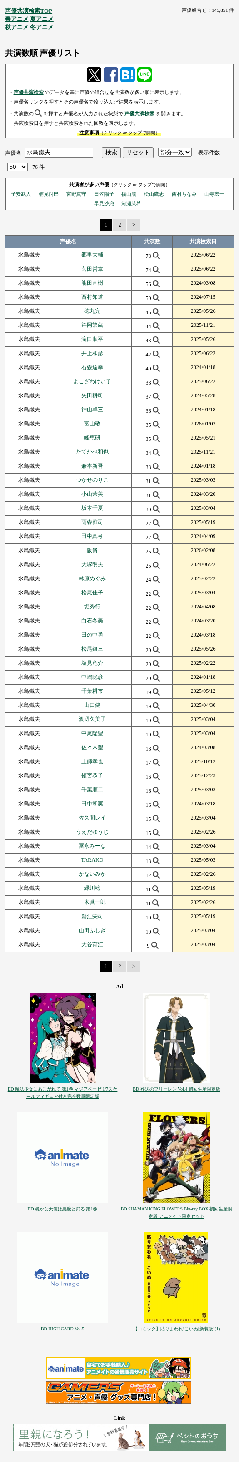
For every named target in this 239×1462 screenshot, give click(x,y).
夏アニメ (42, 18)
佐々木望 (92, 747)
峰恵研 (92, 438)
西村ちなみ (184, 194)
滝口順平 (92, 339)
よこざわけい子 (92, 381)
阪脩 (92, 550)
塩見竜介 (92, 663)
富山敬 (92, 423)
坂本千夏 (92, 508)
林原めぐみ (92, 578)
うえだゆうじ (92, 832)
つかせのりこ (92, 480)
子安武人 (21, 194)
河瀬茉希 (131, 203)
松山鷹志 (154, 194)
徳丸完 (92, 311)
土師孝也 (92, 761)
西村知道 (92, 297)
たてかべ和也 (92, 452)
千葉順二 (92, 789)
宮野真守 (76, 194)
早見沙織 (104, 203)
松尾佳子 (92, 592)
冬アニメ (42, 27)
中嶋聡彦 (92, 677)
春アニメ (17, 18)
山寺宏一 (214, 194)
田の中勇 (92, 635)
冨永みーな (92, 846)
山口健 (92, 705)
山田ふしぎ (92, 930)
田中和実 (92, 803)
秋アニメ (17, 27)
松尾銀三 (92, 649)
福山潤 (128, 194)
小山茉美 (92, 494)
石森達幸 (92, 367)
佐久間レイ (92, 818)
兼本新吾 (92, 466)
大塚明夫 (92, 564)
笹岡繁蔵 (92, 325)
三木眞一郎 (92, 902)
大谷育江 (92, 944)
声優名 (13, 152)
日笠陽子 (104, 194)
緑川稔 (92, 888)
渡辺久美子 (92, 719)
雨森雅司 (92, 522)
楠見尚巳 (49, 194)
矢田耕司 (92, 395)
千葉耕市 (92, 691)
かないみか (92, 874)
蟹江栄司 (92, 916)
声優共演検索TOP (29, 10)
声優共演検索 (29, 92)
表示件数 (209, 152)
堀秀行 (92, 606)
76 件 (38, 167)
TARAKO (92, 860)
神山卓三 (92, 409)
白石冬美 (92, 620)
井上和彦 (92, 353)
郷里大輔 (92, 255)
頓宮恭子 (92, 775)
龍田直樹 (92, 283)
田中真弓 (92, 536)
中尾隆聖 (92, 733)
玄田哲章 (92, 269)
